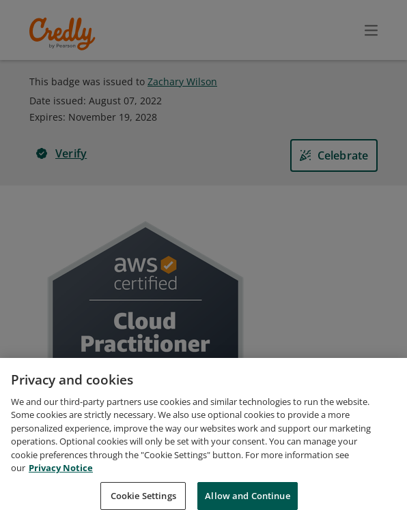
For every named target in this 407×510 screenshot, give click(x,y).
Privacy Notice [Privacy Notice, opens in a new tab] (61, 485)
